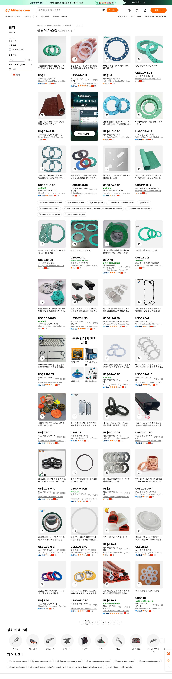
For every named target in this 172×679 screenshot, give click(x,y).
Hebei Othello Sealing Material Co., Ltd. (116, 81)
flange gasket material (42, 661)
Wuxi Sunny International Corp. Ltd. (84, 608)
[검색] (112, 10)
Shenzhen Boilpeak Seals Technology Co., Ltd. (84, 438)
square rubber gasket (124, 661)
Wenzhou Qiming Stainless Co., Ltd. (116, 324)
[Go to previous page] (81, 622)
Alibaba (40, 25)
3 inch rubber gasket (18, 661)
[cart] (137, 11)
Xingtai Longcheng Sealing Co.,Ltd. (84, 83)
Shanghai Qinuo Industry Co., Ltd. (52, 606)
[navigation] (20, 324)
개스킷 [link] (79, 25)
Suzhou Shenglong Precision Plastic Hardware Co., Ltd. (84, 552)
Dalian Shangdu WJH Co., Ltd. (50, 137)
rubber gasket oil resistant (138, 209)
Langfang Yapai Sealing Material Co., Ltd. (116, 137)
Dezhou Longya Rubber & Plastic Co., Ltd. (149, 608)
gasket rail (144, 203)
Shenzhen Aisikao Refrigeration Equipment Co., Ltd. (84, 326)
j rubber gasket (96, 203)
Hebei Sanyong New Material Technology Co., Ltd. (52, 382)
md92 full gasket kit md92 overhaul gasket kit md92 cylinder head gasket (93, 209)
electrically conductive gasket (121, 203)
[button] (103, 10)
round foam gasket (75, 203)
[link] (168, 653)
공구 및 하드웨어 (54, 25)
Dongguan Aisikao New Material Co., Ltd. (149, 440)
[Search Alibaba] (69, 10)
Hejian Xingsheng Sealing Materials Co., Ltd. (84, 193)
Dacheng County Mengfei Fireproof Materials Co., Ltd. (149, 78)
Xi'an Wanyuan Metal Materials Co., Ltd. (52, 552)
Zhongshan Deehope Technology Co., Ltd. (52, 326)
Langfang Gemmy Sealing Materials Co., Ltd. (84, 265)
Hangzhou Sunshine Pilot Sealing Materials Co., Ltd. (52, 266)
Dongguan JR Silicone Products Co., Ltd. (52, 440)
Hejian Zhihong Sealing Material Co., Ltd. (116, 497)
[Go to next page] (119, 622)
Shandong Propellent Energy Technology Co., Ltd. (149, 324)
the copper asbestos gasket (98, 661)
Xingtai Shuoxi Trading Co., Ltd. (50, 497)
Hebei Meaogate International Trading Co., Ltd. (116, 438)
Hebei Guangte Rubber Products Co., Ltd (116, 611)
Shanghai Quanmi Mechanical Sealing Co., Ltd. (52, 81)
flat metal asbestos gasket (50, 203)
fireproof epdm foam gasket (69, 661)
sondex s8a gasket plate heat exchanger (85, 667)
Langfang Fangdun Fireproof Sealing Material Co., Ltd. (116, 270)
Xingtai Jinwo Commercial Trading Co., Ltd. (149, 382)
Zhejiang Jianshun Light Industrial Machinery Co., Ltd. (116, 384)
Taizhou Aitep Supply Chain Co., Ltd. (149, 137)
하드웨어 (69, 25)
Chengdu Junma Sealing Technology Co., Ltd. (149, 265)
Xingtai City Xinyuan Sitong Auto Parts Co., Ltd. (116, 552)
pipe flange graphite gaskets (120, 667)
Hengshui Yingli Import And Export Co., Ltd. (149, 191)
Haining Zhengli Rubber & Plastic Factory (84, 499)
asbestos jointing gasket (49, 214)
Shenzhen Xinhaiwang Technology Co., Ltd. (52, 193)
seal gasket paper (17, 667)
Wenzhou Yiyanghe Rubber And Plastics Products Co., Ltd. (149, 552)
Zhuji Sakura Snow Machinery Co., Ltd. (149, 494)
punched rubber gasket (49, 209)
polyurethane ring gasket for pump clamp (47, 667)
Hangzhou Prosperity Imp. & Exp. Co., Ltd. (116, 193)
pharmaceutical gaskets (149, 661)
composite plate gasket (75, 214)
